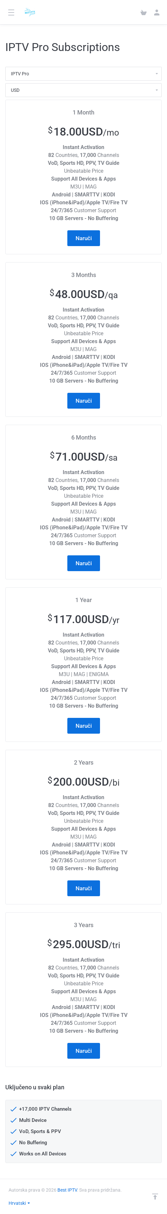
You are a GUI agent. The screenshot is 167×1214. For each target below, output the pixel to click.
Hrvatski (20, 1203)
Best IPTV (67, 1190)
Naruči (84, 238)
